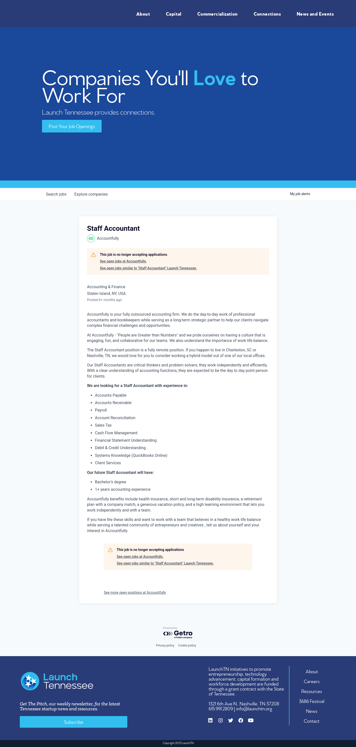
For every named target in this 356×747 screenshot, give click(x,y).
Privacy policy (165, 645)
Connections (268, 13)
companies (91, 194)
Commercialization (218, 13)
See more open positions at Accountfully (135, 592)
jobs (56, 194)
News (311, 711)
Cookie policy (187, 645)
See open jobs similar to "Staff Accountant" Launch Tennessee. (148, 268)
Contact (312, 720)
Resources (311, 691)
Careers (312, 681)
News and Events (316, 13)
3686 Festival (312, 701)
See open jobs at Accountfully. (123, 261)
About (144, 13)
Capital (175, 13)
